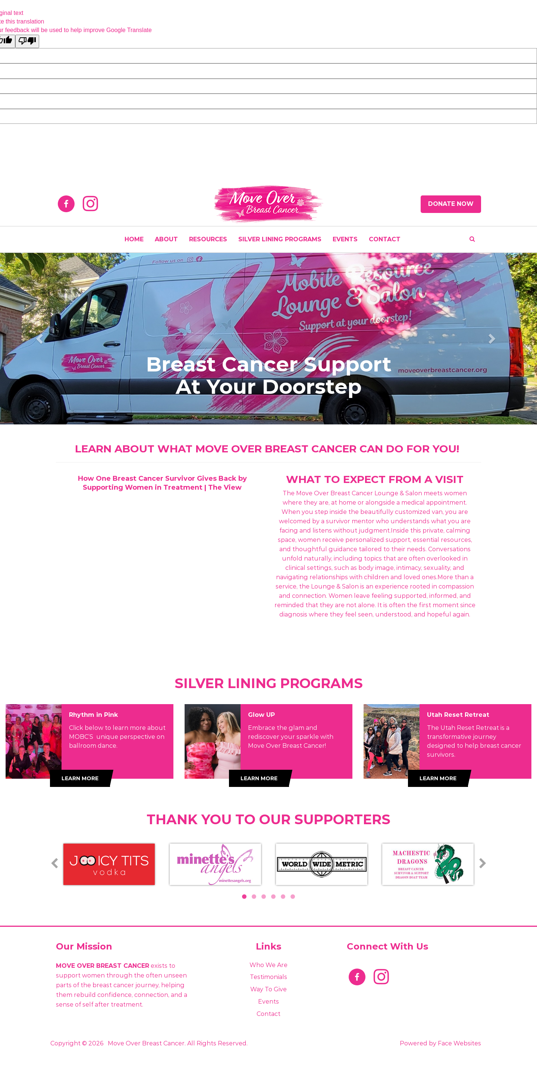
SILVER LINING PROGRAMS (279, 239)
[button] (40, 338)
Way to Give (268, 989)
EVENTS (345, 239)
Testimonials (268, 976)
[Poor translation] (27, 41)
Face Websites (459, 1043)
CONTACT (385, 239)
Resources (208, 239)
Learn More (80, 778)
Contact (268, 1013)
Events (268, 1001)
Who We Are (268, 965)
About (166, 239)
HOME (134, 239)
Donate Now (451, 203)
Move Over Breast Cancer (146, 1043)
